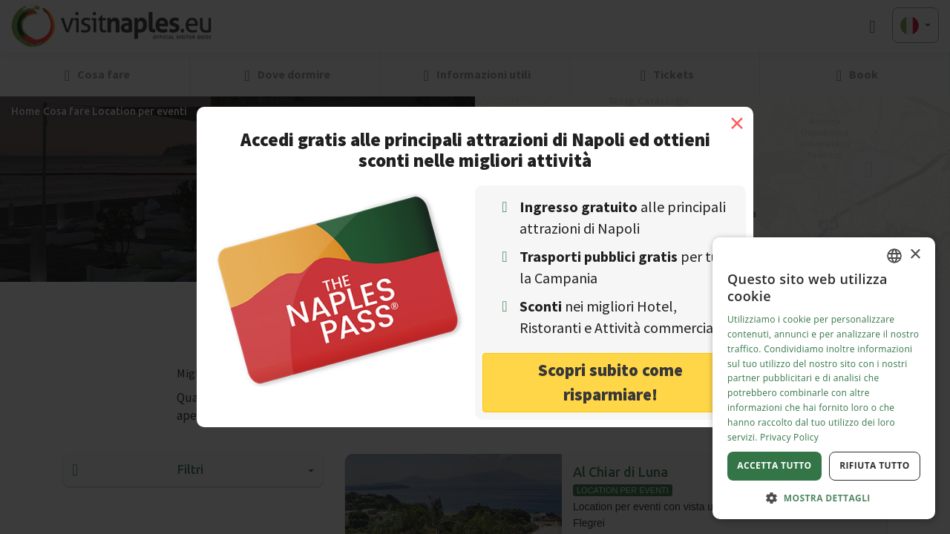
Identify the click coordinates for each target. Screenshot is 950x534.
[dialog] (823, 378)
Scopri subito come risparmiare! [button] (610, 382)
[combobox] (894, 255)
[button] (823, 497)
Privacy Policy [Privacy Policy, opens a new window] (789, 437)
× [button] (914, 254)
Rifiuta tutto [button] (874, 465)
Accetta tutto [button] (774, 465)
